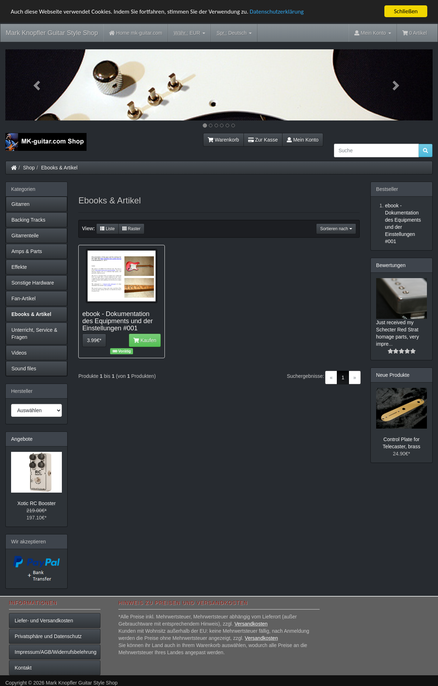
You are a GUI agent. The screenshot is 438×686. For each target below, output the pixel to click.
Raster (131, 228)
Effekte (19, 267)
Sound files (23, 368)
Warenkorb (223, 140)
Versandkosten (251, 624)
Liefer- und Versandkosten (44, 620)
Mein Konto (303, 140)
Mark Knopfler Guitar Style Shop (52, 32)
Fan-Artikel (23, 298)
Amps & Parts (26, 251)
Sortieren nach (336, 228)
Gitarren (20, 204)
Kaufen (144, 340)
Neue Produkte (392, 375)
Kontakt (23, 668)
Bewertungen (391, 265)
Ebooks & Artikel (59, 168)
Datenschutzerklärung (277, 11)
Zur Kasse (263, 140)
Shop (29, 168)
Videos (19, 353)
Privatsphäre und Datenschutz (48, 636)
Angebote (22, 439)
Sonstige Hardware (32, 283)
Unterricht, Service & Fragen (34, 333)
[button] (37, 84)
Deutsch (234, 33)
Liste (107, 228)
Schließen (406, 11)
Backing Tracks (28, 220)
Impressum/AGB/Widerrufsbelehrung (56, 652)
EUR (189, 33)
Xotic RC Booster (36, 503)
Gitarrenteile (25, 235)
